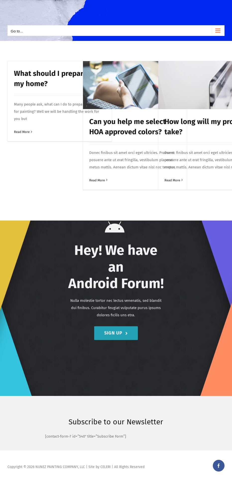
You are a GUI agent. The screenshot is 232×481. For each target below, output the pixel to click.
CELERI (105, 467)
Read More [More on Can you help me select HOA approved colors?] (97, 180)
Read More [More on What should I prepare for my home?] (22, 132)
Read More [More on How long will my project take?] (172, 180)
